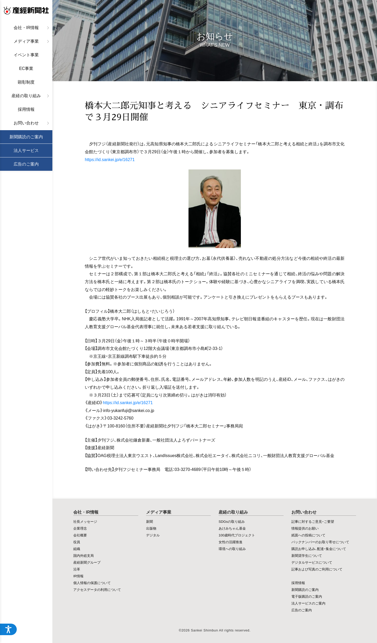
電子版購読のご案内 (306, 596)
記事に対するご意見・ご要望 (312, 521)
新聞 (149, 521)
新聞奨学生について (306, 555)
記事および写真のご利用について (316, 569)
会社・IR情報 (26, 27)
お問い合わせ (26, 123)
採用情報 (26, 109)
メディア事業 (26, 41)
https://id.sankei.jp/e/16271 (110, 159)
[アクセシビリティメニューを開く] (8, 629)
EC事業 (26, 68)
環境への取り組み (232, 548)
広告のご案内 (26, 164)
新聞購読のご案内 (26, 137)
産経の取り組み (26, 96)
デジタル (153, 534)
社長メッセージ (85, 521)
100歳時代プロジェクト (237, 534)
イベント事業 (26, 55)
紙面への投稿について (308, 534)
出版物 (151, 528)
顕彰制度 (26, 82)
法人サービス (26, 150)
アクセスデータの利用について (97, 589)
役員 (76, 541)
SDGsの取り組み (232, 521)
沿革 (76, 569)
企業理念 (80, 528)
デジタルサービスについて (311, 562)
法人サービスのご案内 (308, 603)
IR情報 (78, 575)
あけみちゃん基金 (232, 528)
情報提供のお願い (305, 528)
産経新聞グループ (87, 562)
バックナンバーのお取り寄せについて (320, 541)
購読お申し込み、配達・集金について (318, 548)
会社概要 (80, 534)
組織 (76, 548)
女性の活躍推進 (230, 541)
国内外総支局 (83, 555)
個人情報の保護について (92, 582)
